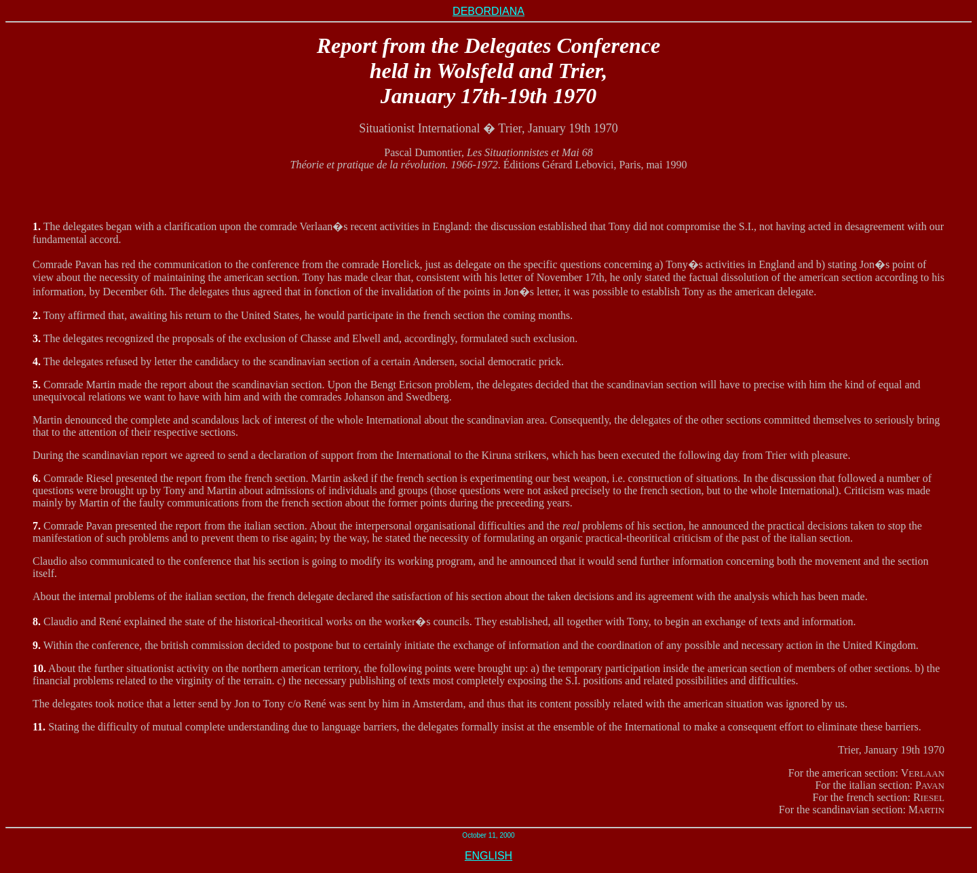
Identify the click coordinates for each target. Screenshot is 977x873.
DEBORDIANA (488, 11)
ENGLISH (488, 855)
